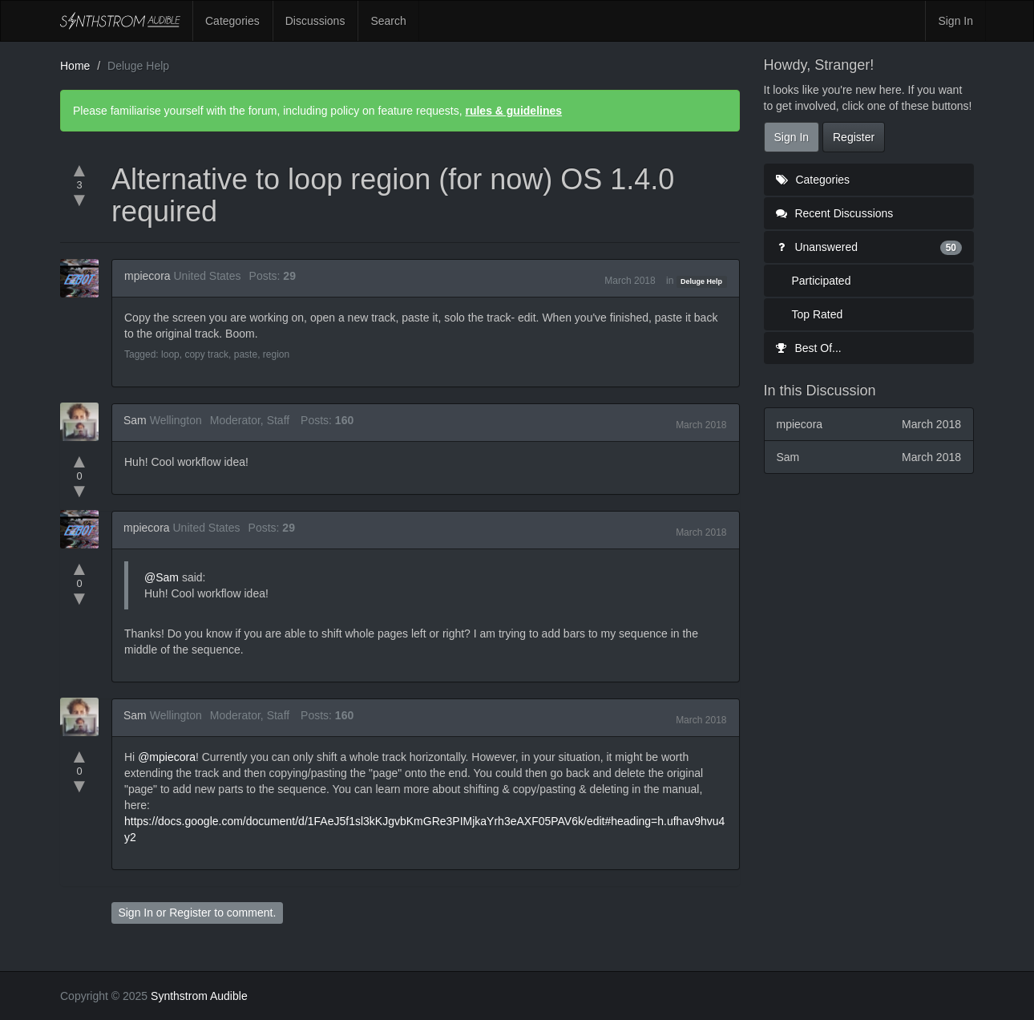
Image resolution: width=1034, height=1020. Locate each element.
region (276, 354)
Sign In (955, 20)
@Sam (161, 577)
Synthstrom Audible (120, 21)
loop (170, 354)
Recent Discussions (835, 213)
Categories (232, 20)
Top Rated (817, 314)
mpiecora (147, 275)
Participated (821, 280)
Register (190, 912)
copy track (206, 354)
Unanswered (869, 247)
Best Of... (809, 348)
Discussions (315, 20)
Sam (135, 420)
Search (388, 20)
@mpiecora (167, 757)
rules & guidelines (513, 110)
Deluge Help (701, 281)
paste (245, 354)
